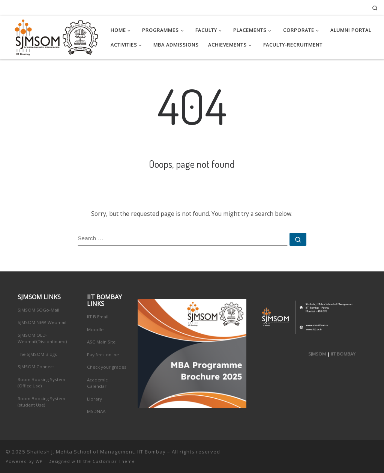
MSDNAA (96, 411)
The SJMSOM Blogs (37, 354)
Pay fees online (103, 354)
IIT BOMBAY (343, 354)
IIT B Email (97, 316)
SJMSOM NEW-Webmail (42, 322)
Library (94, 399)
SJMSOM (317, 354)
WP (39, 461)
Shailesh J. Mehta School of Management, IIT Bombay (96, 451)
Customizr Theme (114, 461)
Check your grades (106, 367)
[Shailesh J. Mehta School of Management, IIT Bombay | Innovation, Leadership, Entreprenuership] (52, 36)
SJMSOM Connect (36, 366)
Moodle (95, 329)
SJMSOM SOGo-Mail (38, 310)
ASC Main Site (101, 342)
